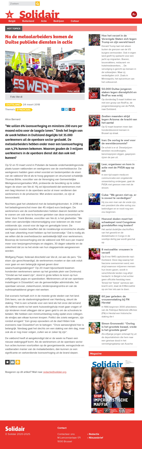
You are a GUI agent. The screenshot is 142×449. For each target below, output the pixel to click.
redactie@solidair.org (54, 372)
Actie (44, 21)
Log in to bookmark (7, 362)
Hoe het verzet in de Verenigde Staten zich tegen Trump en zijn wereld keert (119, 39)
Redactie (94, 434)
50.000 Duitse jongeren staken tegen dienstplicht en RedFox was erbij (119, 92)
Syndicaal (24, 109)
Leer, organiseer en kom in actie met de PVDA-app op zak (118, 167)
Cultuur (75, 21)
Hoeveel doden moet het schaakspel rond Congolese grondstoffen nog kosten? (119, 222)
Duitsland (13, 104)
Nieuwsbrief (96, 437)
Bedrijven (58, 21)
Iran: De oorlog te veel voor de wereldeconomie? (119, 142)
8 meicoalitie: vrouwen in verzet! (117, 251)
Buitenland (28, 21)
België (12, 21)
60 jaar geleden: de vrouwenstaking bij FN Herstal (115, 300)
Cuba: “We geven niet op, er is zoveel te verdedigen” (119, 196)
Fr (134, 15)
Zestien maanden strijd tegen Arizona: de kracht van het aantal (119, 119)
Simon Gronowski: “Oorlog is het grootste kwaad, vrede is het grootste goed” (119, 327)
